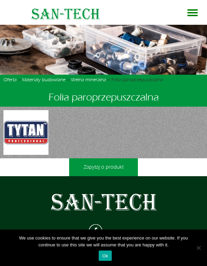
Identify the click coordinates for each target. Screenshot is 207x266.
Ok (105, 255)
